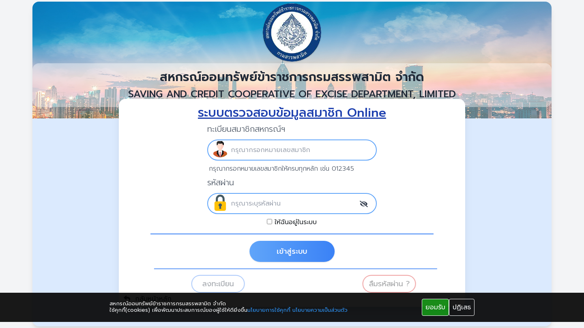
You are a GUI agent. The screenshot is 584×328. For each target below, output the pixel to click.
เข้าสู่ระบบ (299, 251)
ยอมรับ (435, 307)
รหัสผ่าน (220, 182)
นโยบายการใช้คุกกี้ (268, 310)
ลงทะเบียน (226, 283)
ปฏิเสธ (462, 307)
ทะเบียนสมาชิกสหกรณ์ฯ (246, 129)
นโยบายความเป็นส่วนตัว (320, 310)
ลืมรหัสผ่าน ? (397, 283)
